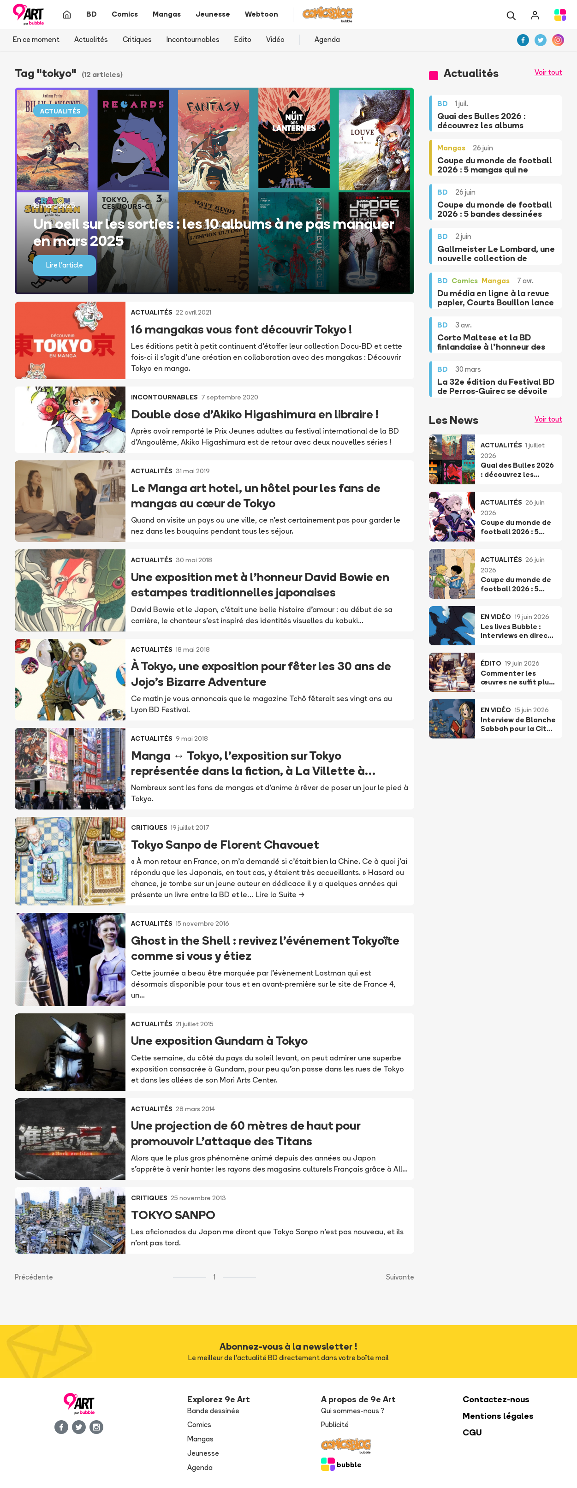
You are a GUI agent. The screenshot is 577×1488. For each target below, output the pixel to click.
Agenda (327, 39)
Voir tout (548, 72)
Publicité (335, 1424)
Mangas (200, 1438)
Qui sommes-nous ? (352, 1410)
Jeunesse (203, 1453)
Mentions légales (498, 1416)
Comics (199, 1424)
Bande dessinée (213, 1410)
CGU (472, 1432)
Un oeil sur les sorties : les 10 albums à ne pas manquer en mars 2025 (213, 232)
